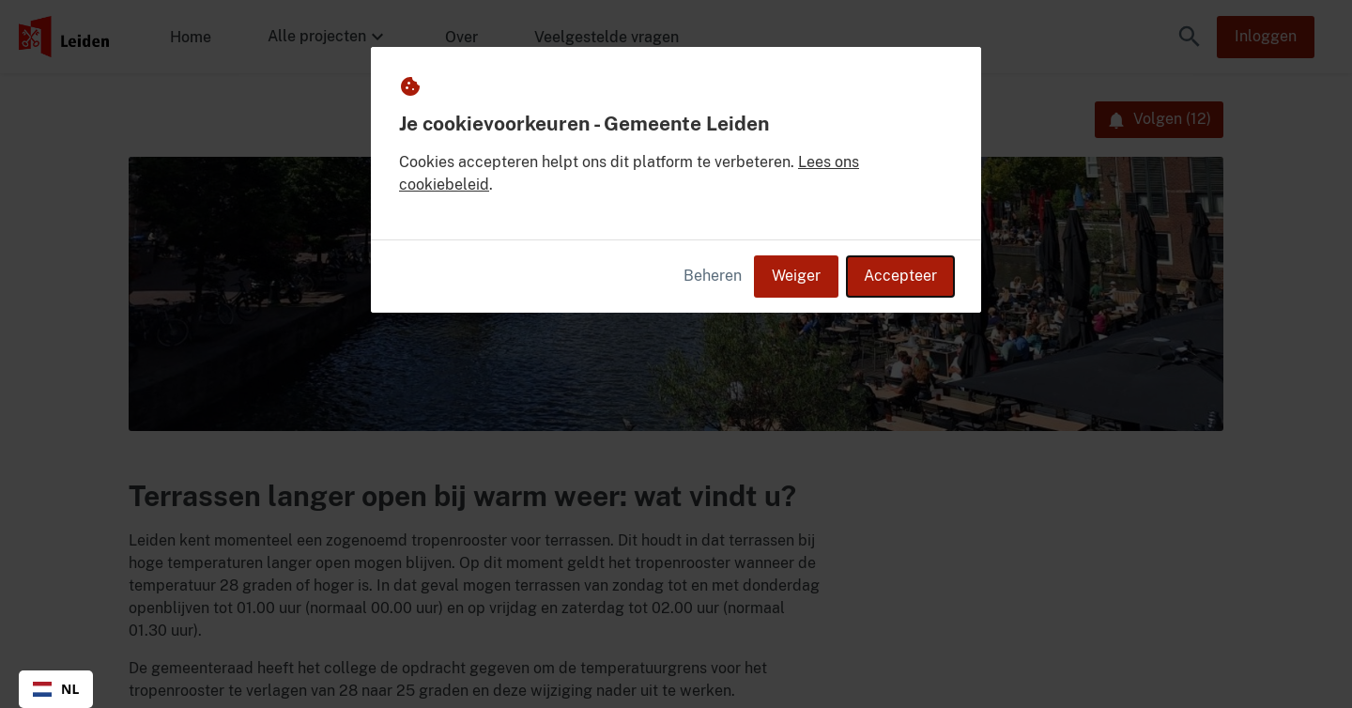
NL (56, 689)
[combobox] (56, 689)
